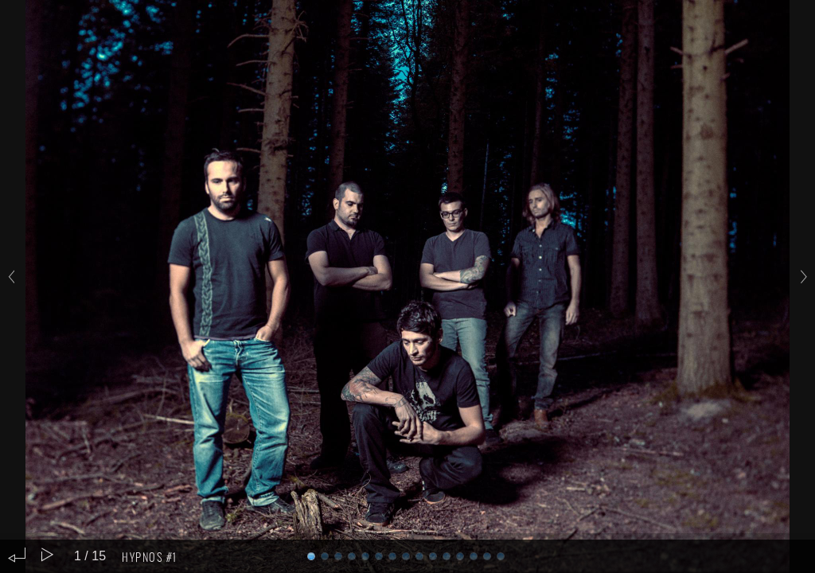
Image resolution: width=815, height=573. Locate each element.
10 (446, 556)
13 (487, 556)
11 (460, 556)
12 (473, 556)
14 (500, 556)
